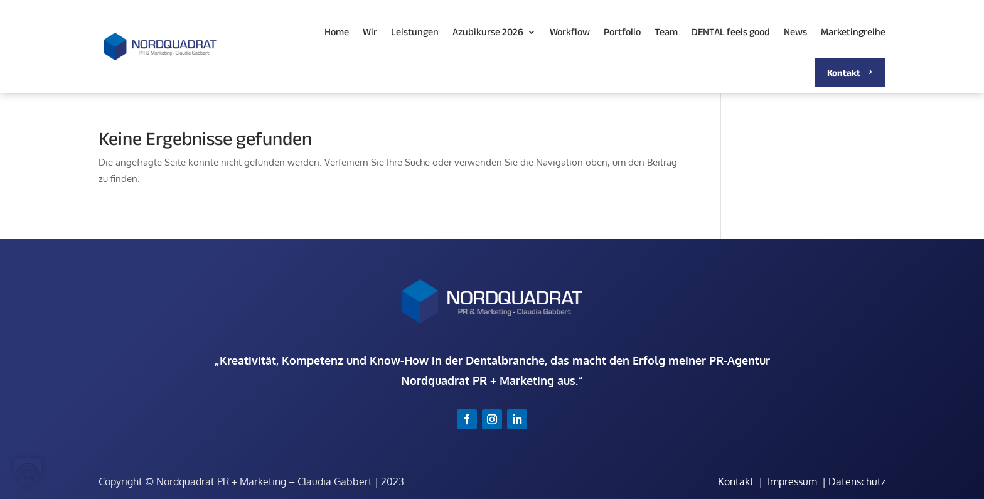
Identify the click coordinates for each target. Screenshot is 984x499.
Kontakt (736, 481)
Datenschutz (856, 481)
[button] (27, 471)
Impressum (792, 481)
